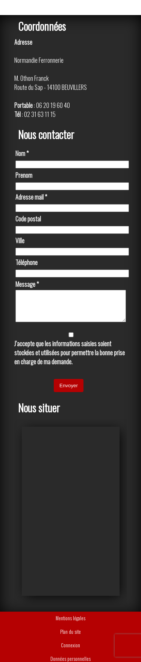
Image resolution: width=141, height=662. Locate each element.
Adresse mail (31, 196)
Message (27, 284)
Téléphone (26, 262)
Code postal (28, 218)
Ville (19, 240)
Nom (22, 153)
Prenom (23, 175)
